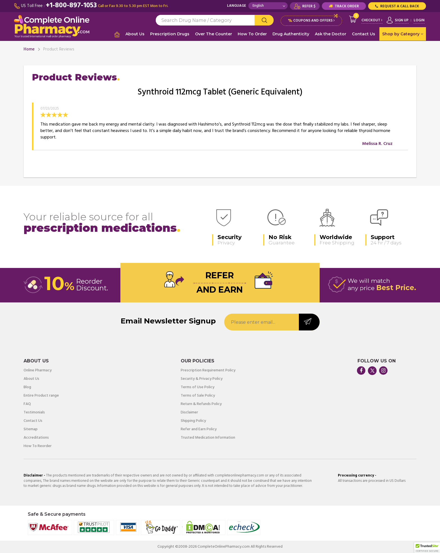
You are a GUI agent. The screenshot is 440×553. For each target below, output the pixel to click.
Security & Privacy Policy (202, 379)
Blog (27, 387)
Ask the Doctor (330, 33)
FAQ (27, 404)
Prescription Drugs (169, 33)
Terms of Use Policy (197, 387)
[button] (427, 547)
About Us (135, 33)
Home (29, 49)
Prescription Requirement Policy (208, 370)
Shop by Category (402, 33)
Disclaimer (189, 412)
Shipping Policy (193, 421)
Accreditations (36, 438)
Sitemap (31, 429)
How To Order (252, 33)
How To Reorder (38, 446)
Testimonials (34, 412)
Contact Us (363, 33)
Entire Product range (41, 396)
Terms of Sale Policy (198, 396)
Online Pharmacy (38, 370)
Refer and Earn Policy (199, 429)
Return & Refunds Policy (201, 404)
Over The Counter (213, 33)
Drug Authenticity (290, 33)
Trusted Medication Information (208, 438)
